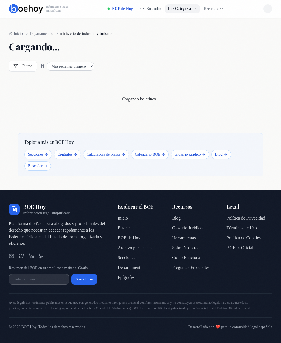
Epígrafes (67, 154)
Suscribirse (84, 279)
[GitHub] (41, 256)
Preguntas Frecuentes (190, 267)
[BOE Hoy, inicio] (38, 9)
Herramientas (184, 237)
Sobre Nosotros (185, 247)
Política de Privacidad (246, 218)
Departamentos (41, 34)
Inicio (123, 218)
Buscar (124, 228)
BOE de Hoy (120, 9)
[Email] (11, 256)
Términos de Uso (242, 228)
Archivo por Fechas (135, 247)
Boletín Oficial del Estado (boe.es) (108, 308)
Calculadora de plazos (106, 154)
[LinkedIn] (31, 256)
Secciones (38, 154)
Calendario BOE (150, 154)
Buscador (37, 166)
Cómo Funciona (186, 257)
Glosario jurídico (190, 154)
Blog (221, 154)
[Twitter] (21, 256)
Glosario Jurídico (187, 228)
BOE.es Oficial (240, 247)
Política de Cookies (244, 237)
